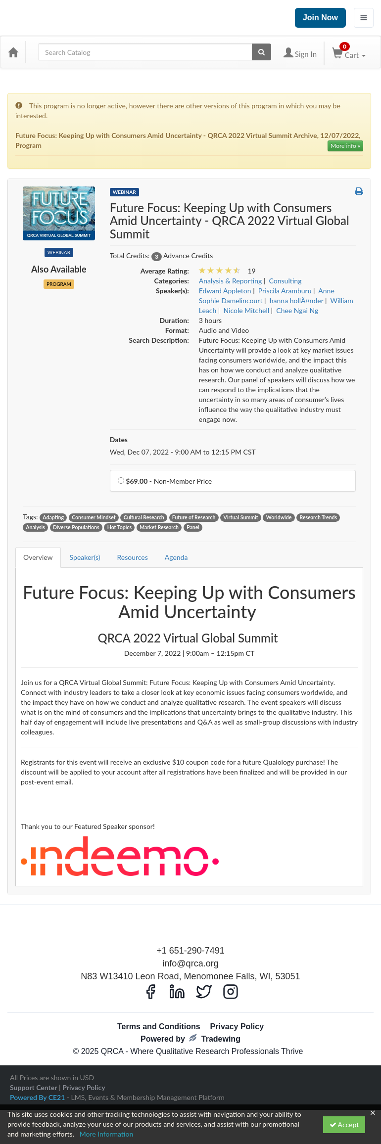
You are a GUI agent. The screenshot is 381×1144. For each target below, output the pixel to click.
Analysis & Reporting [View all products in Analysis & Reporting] (230, 280)
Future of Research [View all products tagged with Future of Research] (194, 517)
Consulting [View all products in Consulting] (285, 280)
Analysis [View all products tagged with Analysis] (35, 527)
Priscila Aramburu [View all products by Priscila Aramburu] (285, 290)
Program (59, 284)
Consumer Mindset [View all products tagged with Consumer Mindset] (93, 517)
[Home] (12, 52)
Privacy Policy (237, 1026)
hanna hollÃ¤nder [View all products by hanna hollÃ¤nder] (297, 300)
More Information (107, 1134)
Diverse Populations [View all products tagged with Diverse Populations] (76, 527)
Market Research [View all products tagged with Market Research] (159, 527)
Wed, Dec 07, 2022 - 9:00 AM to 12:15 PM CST (183, 452)
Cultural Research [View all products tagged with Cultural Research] (144, 517)
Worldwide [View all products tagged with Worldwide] (279, 517)
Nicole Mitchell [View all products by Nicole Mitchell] (246, 310)
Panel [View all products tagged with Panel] (193, 527)
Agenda (176, 557)
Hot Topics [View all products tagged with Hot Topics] (119, 527)
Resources (132, 557)
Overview (38, 557)
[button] (359, 191)
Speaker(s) (85, 557)
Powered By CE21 (38, 1097)
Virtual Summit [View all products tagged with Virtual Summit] (241, 517)
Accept (344, 1124)
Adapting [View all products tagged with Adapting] (53, 517)
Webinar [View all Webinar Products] (124, 192)
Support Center (33, 1087)
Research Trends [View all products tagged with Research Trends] (318, 517)
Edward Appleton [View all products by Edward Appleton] (225, 290)
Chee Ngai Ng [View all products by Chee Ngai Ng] (297, 310)
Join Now (320, 17)
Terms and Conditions (158, 1026)
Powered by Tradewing (190, 1038)
